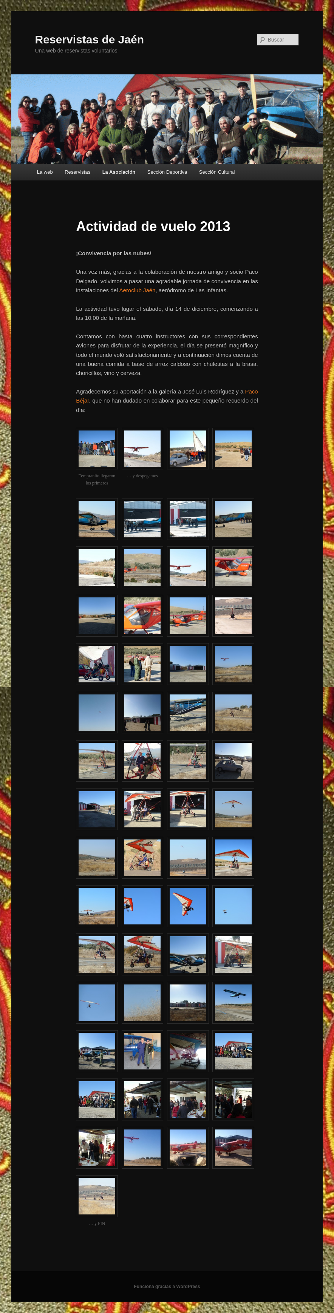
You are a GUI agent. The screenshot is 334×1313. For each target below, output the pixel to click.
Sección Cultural (217, 172)
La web (45, 172)
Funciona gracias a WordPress (167, 1286)
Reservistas (77, 172)
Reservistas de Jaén (89, 39)
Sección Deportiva (167, 172)
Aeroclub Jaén (137, 290)
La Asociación (119, 172)
